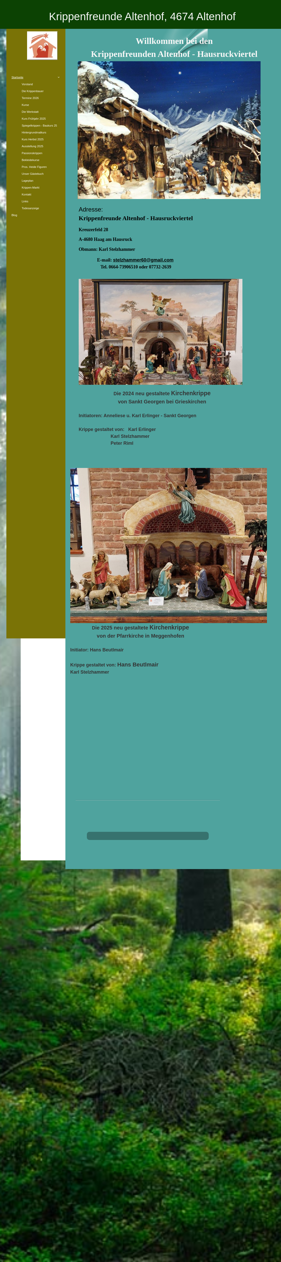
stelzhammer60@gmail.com (143, 260)
